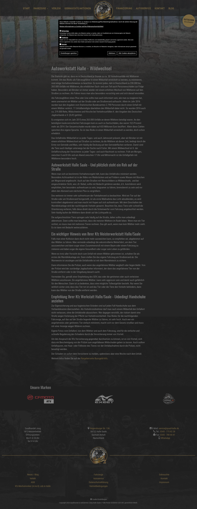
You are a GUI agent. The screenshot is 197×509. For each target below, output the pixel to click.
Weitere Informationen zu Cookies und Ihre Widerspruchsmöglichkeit (81, 26)
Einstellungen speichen (69, 53)
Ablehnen (112, 53)
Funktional (65, 38)
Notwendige (65, 31)
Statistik (64, 44)
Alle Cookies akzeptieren (127, 53)
